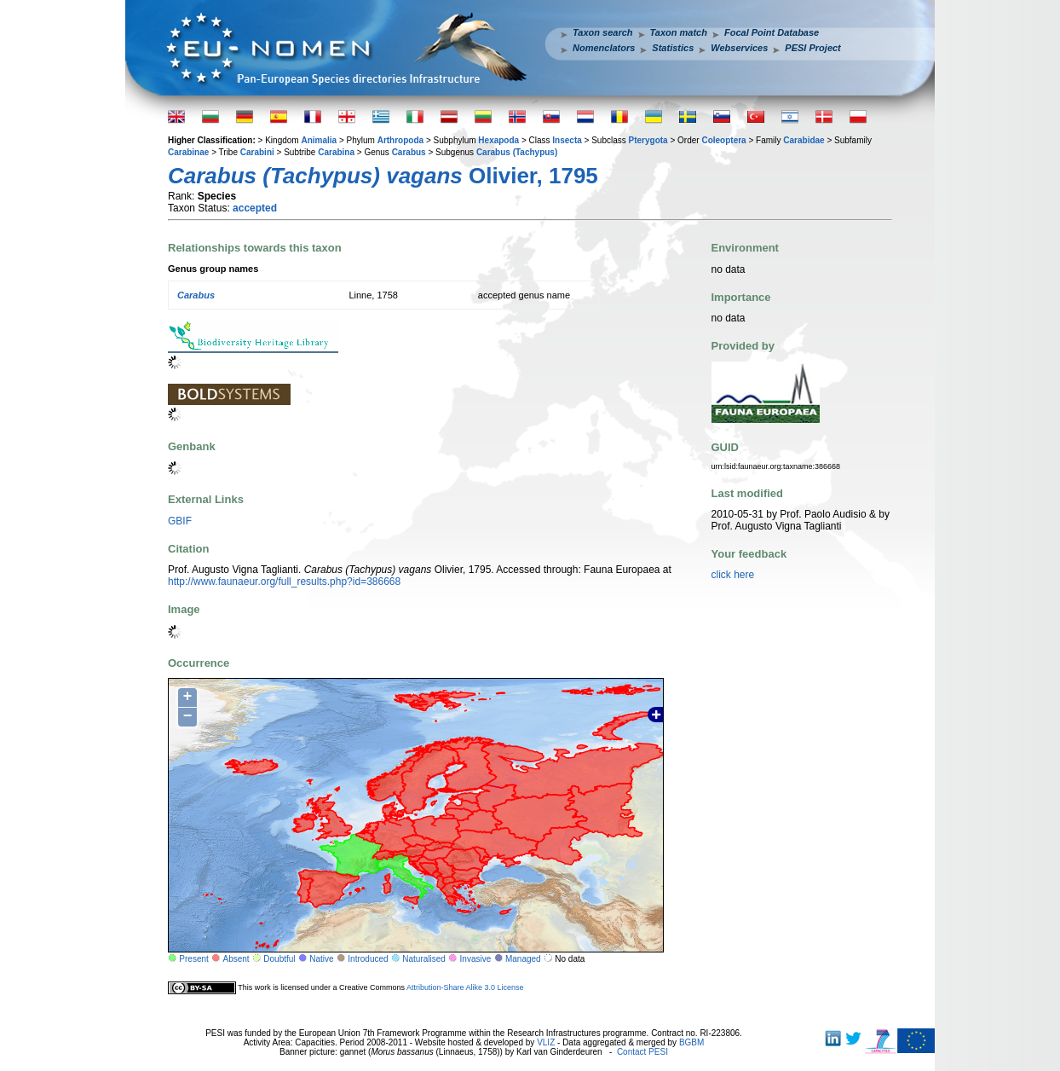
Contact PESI (642, 1052)
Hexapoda (498, 140)
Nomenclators (604, 48)
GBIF (180, 521)
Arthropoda (400, 140)
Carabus (409, 152)
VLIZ (546, 1042)
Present (193, 959)
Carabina (336, 152)
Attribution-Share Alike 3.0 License (465, 987)
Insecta (566, 140)
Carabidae (803, 140)
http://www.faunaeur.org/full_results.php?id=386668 (284, 582)
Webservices (739, 48)
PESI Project (812, 48)
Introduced (368, 959)
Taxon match (678, 32)
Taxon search (603, 32)
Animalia (319, 140)
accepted (255, 208)
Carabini (257, 152)
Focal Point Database (771, 32)
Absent (236, 959)
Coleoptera (723, 140)
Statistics (673, 48)
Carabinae (188, 152)
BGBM (691, 1042)
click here (733, 575)
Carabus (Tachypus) (516, 152)
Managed (523, 959)
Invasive (476, 959)
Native (321, 959)
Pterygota (648, 140)
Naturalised (424, 959)
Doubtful (279, 959)
